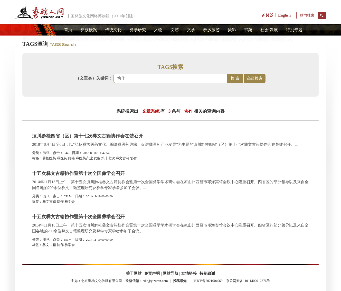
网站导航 (170, 273)
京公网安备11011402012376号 (248, 281)
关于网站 (134, 273)
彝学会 (70, 201)
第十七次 (108, 158)
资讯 (46, 153)
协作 (133, 158)
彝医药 (62, 158)
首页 (68, 29)
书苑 (248, 29)
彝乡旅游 (211, 29)
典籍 (71, 158)
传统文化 (113, 29)
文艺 (174, 29)
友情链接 (189, 273)
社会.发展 (269, 29)
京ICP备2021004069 (208, 281)
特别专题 (294, 29)
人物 (158, 29)
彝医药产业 (84, 158)
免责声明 (152, 273)
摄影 (232, 29)
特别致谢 (207, 273)
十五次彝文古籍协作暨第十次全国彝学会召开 (78, 173)
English (284, 15)
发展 (97, 158)
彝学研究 (138, 29)
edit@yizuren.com (155, 281)
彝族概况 (88, 29)
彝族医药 (49, 158)
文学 (191, 29)
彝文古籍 (122, 158)
